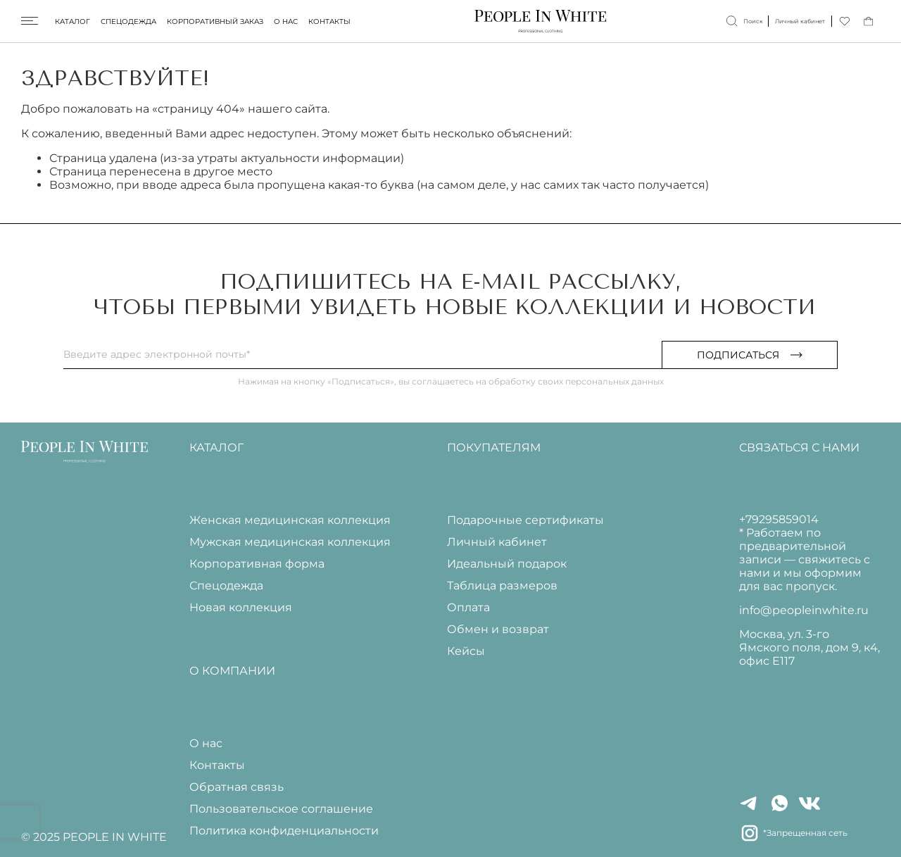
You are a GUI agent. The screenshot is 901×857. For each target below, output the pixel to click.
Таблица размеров (502, 585)
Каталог (72, 21)
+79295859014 (779, 519)
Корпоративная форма (257, 563)
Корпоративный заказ (215, 21)
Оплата (468, 607)
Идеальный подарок (507, 563)
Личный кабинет (497, 542)
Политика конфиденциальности (284, 830)
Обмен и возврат (498, 629)
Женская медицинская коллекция (290, 520)
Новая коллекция (240, 607)
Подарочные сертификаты (525, 520)
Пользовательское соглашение (281, 808)
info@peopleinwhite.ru (804, 610)
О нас (286, 21)
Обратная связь (236, 787)
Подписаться (749, 355)
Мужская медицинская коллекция (290, 542)
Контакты (329, 21)
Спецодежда (128, 21)
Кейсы (466, 651)
